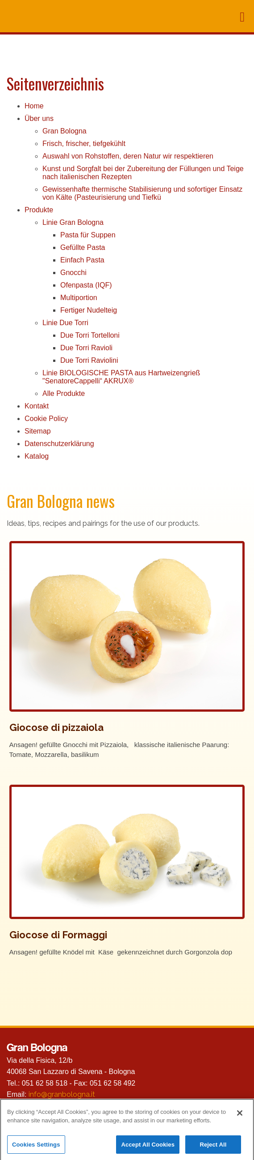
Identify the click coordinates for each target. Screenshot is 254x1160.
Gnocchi (73, 272)
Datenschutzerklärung (59, 443)
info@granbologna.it (62, 1094)
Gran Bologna (64, 131)
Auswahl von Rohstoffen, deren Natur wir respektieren (127, 156)
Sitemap (38, 431)
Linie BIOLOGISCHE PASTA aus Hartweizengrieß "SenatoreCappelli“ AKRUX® (121, 377)
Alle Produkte (63, 393)
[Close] (240, 1116)
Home (34, 106)
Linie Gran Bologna (73, 222)
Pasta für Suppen (88, 235)
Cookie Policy (46, 418)
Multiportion (78, 297)
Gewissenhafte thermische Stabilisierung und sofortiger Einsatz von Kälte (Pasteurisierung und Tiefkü (142, 193)
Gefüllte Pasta (82, 247)
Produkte (39, 210)
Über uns (39, 118)
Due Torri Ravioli (86, 348)
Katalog (37, 456)
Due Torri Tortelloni (90, 335)
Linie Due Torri (65, 323)
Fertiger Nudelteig (88, 310)
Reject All (213, 1148)
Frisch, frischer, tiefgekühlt (83, 143)
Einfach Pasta (82, 260)
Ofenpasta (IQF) (86, 285)
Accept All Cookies (148, 1148)
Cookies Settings (36, 1148)
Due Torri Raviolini (89, 360)
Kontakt (37, 406)
